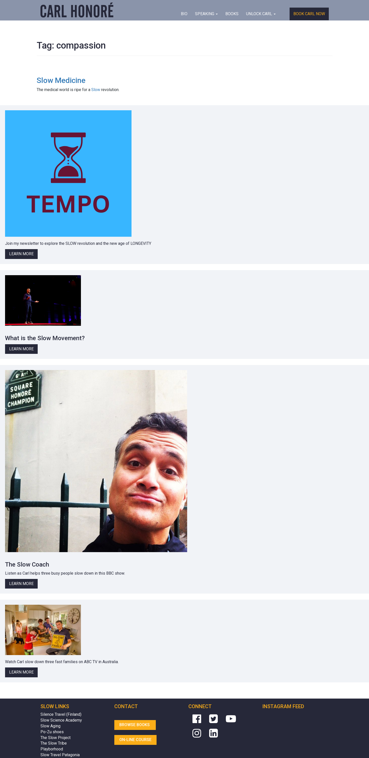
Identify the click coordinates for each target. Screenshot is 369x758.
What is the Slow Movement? (45, 338)
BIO (184, 13)
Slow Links (54, 706)
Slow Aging (50, 726)
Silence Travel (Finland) (60, 714)
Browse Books (135, 724)
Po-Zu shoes (52, 731)
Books (231, 13)
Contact (126, 706)
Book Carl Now (309, 13)
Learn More (21, 253)
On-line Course (135, 739)
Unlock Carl (261, 13)
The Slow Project (55, 737)
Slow (95, 89)
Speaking (206, 13)
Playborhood (51, 749)
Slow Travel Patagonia (60, 754)
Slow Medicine (61, 80)
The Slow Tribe (53, 743)
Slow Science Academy (61, 720)
